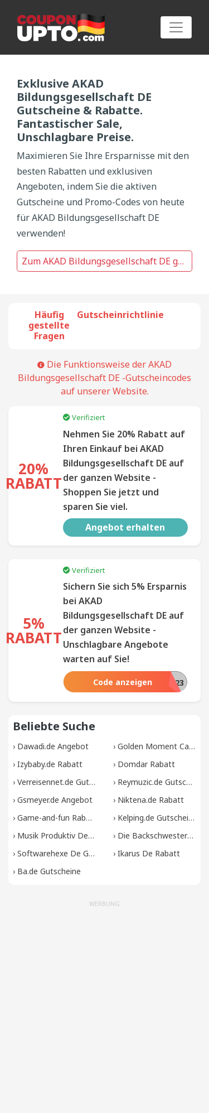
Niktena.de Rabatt (151, 799)
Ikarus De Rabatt (149, 853)
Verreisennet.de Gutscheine (66, 782)
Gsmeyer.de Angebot (55, 799)
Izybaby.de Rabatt (49, 764)
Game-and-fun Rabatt (57, 817)
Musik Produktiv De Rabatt (66, 835)
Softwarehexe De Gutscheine (70, 853)
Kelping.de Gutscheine (157, 817)
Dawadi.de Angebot (53, 746)
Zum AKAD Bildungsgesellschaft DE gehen (107, 261)
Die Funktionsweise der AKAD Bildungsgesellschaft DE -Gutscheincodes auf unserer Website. (104, 377)
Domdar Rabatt (146, 764)
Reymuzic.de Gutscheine (162, 782)
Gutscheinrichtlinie (120, 315)
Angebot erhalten (125, 527)
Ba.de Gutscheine (49, 871)
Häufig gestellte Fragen (49, 325)
